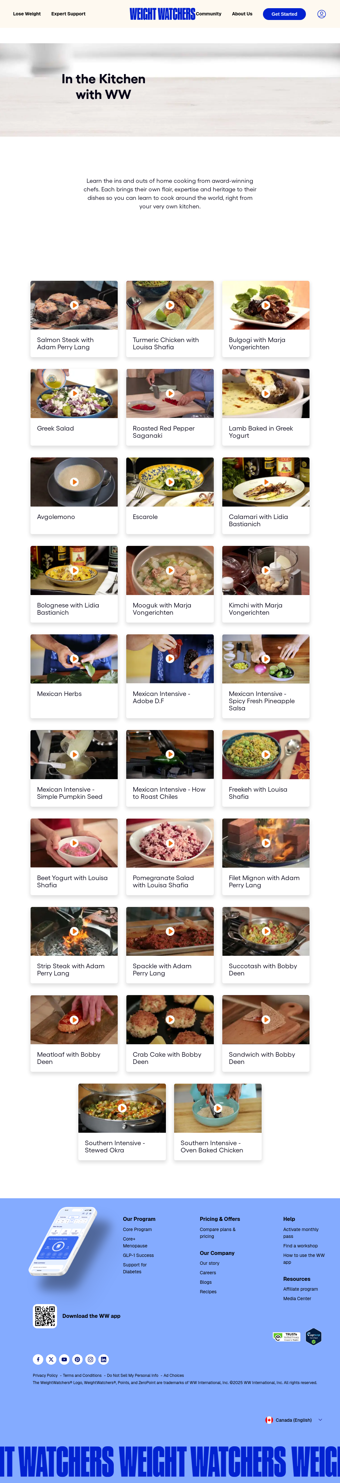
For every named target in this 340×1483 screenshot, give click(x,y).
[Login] (284, 14)
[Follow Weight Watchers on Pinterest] (77, 1359)
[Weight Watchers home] (162, 14)
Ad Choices (174, 1375)
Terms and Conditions (82, 1375)
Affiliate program (300, 1289)
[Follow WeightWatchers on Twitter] (51, 1359)
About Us (242, 14)
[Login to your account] (321, 14)
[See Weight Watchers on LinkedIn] (103, 1359)
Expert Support (68, 14)
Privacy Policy (45, 1375)
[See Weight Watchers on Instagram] (90, 1359)
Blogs (205, 1282)
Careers (208, 1273)
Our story (209, 1263)
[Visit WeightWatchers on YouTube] (64, 1359)
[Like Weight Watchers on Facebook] (38, 1359)
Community (208, 14)
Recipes (208, 1292)
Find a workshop (300, 1246)
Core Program (137, 1229)
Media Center (297, 1298)
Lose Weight (27, 14)
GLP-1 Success (138, 1255)
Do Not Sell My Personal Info (132, 1375)
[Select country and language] (294, 1420)
